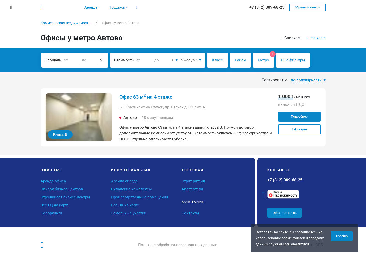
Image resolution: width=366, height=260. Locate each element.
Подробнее (299, 116)
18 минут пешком (157, 117)
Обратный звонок (307, 7)
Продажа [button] (117, 7)
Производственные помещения (139, 197)
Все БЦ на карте (54, 205)
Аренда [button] (90, 7)
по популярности (307, 80)
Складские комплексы (131, 189)
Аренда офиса (53, 181)
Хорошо (342, 236)
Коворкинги (51, 213)
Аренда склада (124, 181)
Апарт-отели (192, 189)
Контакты (190, 213)
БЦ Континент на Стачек (141, 107)
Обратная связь (285, 213)
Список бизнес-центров (62, 189)
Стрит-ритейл (193, 181)
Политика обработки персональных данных (177, 245)
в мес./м (189, 60)
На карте (316, 38)
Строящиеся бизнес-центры (65, 197)
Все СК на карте (125, 205)
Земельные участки (128, 213)
